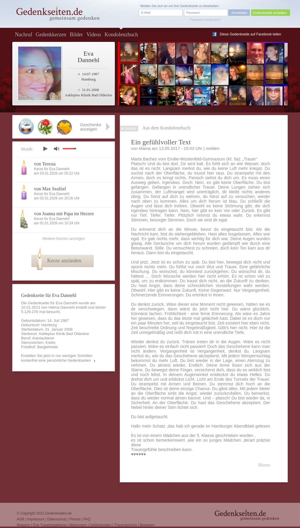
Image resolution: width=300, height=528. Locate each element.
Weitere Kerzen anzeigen (63, 238)
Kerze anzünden (64, 261)
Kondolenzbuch (121, 34)
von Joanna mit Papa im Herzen (64, 213)
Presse (75, 519)
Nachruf (23, 34)
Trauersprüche (125, 525)
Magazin (23, 525)
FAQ (87, 519)
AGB (20, 519)
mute (56, 148)
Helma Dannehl (61, 307)
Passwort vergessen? (205, 19)
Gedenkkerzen (51, 34)
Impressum (35, 519)
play (45, 149)
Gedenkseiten (100, 525)
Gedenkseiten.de (58, 513)
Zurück (130, 129)
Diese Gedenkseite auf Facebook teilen (250, 34)
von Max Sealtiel (50, 188)
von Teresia (45, 163)
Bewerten (147, 525)
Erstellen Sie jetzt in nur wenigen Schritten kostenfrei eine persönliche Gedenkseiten (57, 358)
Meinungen (78, 525)
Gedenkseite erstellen (270, 13)
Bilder (76, 34)
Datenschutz (57, 519)
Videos (93, 34)
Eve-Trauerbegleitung (50, 525)
